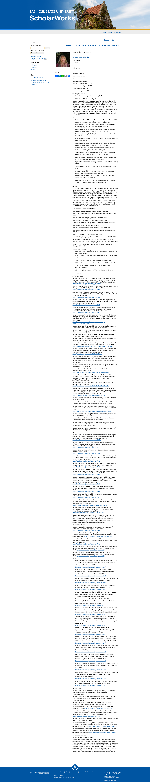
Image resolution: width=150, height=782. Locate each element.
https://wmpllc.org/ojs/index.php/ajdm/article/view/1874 (89, 395)
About (61, 772)
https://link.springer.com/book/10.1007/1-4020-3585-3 (88, 513)
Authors (33, 69)
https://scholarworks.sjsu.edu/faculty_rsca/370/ (90, 550)
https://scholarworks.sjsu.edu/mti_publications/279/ (90, 582)
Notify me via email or (38, 58)
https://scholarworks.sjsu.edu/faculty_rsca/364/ (86, 484)
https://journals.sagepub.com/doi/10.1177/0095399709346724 (91, 386)
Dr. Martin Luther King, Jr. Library (40, 82)
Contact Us (34, 84)
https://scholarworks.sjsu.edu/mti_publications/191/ (90, 679)
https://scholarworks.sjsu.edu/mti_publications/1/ (89, 605)
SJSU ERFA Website (37, 78)
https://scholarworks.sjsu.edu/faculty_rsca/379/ (103, 726)
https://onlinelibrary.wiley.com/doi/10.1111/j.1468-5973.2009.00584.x (93, 346)
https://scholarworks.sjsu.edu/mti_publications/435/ (90, 567)
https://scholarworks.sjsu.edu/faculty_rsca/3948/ (87, 284)
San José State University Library (67, 777)
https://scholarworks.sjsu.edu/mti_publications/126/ (90, 625)
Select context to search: (38, 50)
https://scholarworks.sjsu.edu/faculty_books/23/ (87, 497)
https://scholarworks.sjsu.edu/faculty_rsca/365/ (86, 305)
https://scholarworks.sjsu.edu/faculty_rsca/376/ (86, 461)
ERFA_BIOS (70, 40)
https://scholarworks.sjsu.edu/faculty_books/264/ (87, 453)
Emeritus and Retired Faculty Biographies (92, 45)
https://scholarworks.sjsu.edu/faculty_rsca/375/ (98, 708)
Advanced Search (36, 56)
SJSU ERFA (63, 40)
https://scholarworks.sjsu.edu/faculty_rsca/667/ (86, 289)
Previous (106, 40)
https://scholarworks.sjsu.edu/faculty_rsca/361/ (86, 491)
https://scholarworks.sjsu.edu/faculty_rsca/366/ (86, 312)
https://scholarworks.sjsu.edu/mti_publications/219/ (90, 589)
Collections (34, 65)
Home (56, 40)
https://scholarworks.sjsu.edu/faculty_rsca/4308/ (87, 447)
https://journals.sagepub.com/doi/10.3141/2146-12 (87, 354)
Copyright (61, 775)
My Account (74, 772)
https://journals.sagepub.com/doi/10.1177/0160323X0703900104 (92, 411)
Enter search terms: (36, 45)
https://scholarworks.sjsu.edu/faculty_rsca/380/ (103, 732)
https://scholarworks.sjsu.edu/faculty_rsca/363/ (86, 474)
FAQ (67, 772)
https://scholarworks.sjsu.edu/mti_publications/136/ (90, 670)
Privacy (55, 775)
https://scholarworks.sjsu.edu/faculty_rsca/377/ (86, 716)
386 (76, 40)
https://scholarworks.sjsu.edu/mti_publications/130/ (90, 643)
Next (113, 40)
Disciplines (34, 67)
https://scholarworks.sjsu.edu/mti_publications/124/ (90, 614)
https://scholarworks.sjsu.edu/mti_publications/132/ (90, 652)
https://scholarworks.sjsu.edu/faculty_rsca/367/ (86, 530)
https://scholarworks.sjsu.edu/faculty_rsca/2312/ (87, 297)
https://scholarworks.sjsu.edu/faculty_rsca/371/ (86, 544)
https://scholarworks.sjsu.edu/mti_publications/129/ (90, 634)
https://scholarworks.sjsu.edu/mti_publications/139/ (90, 685)
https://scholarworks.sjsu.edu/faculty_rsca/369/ (90, 556)
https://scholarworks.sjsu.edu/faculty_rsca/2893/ (87, 440)
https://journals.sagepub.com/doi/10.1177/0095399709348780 (91, 372)
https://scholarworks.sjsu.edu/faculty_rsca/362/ (86, 467)
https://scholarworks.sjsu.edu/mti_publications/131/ (90, 661)
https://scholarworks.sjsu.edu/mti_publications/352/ (90, 576)
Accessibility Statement (86, 772)
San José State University (38, 80)
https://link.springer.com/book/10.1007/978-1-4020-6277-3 (90, 505)
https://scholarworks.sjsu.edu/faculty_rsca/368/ (98, 536)
